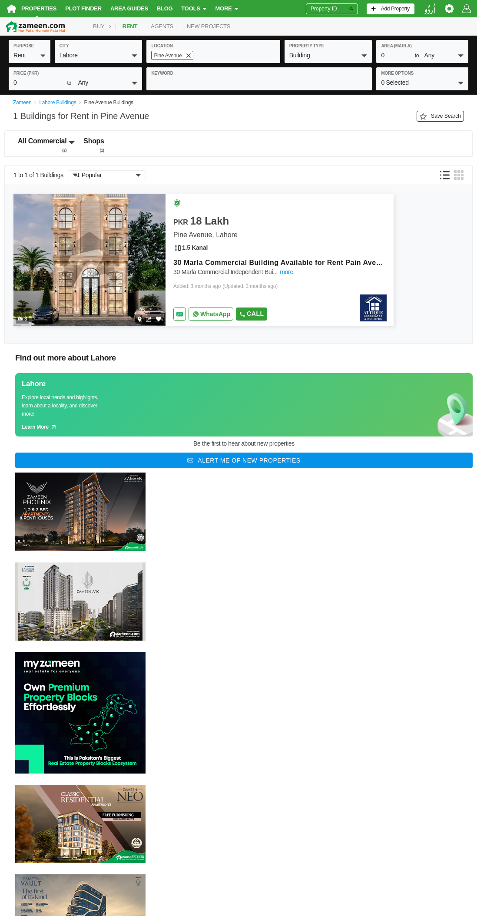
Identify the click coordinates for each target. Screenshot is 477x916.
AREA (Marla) (396, 45)
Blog (165, 8)
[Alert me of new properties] (244, 460)
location (161, 45)
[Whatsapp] (211, 314)
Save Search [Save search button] (440, 116)
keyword (162, 73)
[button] (29, 55)
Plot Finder (83, 8)
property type (306, 45)
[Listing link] (203, 260)
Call (251, 313)
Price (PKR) (26, 73)
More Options (397, 73)
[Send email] (179, 314)
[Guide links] (244, 405)
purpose (23, 45)
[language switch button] (429, 8)
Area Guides (129, 8)
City (64, 45)
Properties (38, 8)
